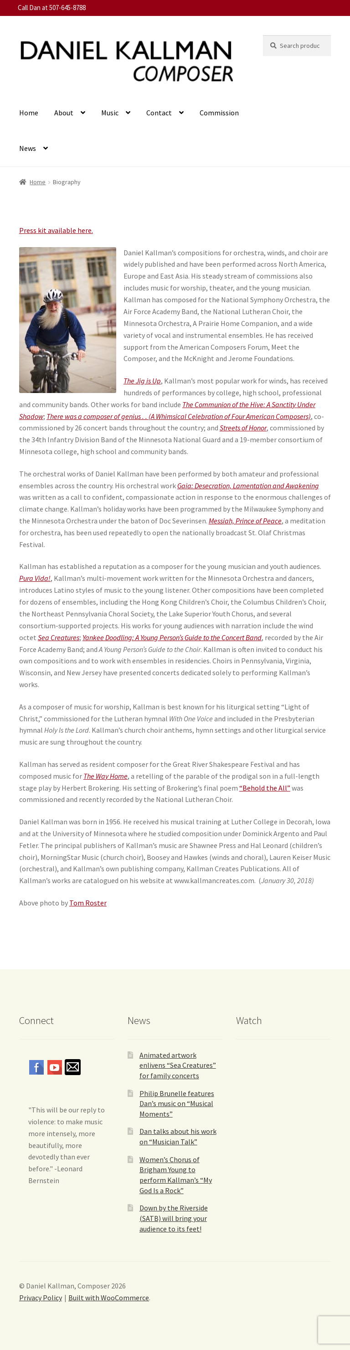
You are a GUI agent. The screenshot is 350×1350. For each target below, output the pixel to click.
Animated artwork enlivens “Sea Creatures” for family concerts (177, 1065)
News (27, 148)
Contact (159, 112)
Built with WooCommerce (108, 1297)
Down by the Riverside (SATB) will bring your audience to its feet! (173, 1218)
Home (28, 112)
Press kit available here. (56, 230)
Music (109, 112)
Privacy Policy (40, 1297)
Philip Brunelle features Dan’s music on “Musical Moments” (176, 1103)
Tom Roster (88, 902)
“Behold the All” (264, 787)
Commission (219, 112)
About (63, 112)
